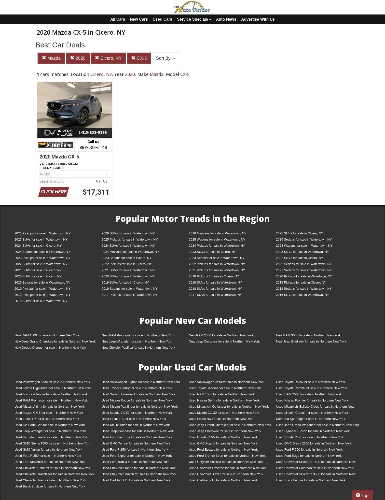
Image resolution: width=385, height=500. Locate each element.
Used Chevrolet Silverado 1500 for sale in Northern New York (316, 463)
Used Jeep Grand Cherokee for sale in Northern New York (230, 425)
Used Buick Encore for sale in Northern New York (310, 480)
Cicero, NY (108, 58)
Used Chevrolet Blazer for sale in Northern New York (226, 474)
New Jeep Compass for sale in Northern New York (224, 341)
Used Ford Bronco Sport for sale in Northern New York (227, 455)
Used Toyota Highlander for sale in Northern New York (52, 388)
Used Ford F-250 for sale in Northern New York (309, 449)
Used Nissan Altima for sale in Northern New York (49, 406)
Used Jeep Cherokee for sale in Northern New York (225, 431)
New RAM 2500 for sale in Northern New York (221, 335)
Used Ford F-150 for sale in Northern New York (135, 449)
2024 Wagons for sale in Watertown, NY (304, 245)
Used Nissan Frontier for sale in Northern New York (312, 400)
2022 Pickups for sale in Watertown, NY (217, 264)
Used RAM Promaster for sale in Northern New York (51, 400)
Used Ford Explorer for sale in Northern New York (137, 455)
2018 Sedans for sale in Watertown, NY (304, 288)
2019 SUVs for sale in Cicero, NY (125, 282)
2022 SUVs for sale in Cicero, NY (299, 258)
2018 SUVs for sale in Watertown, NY (215, 288)
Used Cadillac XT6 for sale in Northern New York (223, 480)
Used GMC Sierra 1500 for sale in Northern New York (52, 443)
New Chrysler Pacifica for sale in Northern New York (138, 347)
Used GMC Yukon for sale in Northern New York (48, 449)
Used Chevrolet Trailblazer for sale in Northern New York (54, 474)
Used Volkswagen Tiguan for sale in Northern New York (141, 382)
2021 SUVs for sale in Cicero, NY (38, 270)
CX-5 (139, 58)
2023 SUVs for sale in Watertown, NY (302, 252)
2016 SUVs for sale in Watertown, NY (302, 295)
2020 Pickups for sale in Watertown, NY (304, 276)
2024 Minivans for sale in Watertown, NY (130, 252)
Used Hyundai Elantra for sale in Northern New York (51, 437)
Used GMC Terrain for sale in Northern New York (136, 443)
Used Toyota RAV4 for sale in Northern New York (310, 382)
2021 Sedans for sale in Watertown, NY (304, 270)
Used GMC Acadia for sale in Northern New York (223, 443)
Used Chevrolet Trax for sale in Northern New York (50, 480)
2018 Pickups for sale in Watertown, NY (42, 295)
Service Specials (194, 19)
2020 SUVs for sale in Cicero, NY (38, 276)
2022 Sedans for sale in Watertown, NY (304, 264)
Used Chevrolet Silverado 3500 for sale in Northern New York (316, 475)
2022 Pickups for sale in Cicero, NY (127, 264)
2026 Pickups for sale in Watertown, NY (42, 233)
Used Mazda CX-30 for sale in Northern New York (224, 412)
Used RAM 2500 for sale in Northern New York (309, 394)
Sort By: (165, 58)
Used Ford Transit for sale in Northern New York (135, 462)
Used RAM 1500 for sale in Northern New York (222, 394)
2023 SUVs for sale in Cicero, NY (212, 252)
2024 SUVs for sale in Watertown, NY (128, 245)
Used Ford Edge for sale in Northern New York (309, 455)
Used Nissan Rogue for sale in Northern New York (137, 400)
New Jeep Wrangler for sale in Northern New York (137, 341)
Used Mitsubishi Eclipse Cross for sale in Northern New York (315, 407)
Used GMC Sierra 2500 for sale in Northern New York (314, 443)
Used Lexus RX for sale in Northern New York (46, 419)
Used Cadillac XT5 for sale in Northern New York (136, 480)
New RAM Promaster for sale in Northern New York (138, 335)
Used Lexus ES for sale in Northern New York (134, 419)
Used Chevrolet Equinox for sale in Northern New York (52, 468)
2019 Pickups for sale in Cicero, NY (301, 282)
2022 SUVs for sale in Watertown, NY (41, 264)
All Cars (117, 19)
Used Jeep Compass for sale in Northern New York (138, 431)
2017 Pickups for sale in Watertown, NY (130, 295)
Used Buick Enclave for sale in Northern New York (49, 486)
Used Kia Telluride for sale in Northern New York (136, 425)
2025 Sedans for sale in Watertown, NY (304, 239)
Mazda (51, 58)
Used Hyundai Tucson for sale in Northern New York (313, 431)
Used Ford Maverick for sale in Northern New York (49, 462)
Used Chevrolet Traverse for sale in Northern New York (227, 468)
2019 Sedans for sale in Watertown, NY (129, 288)
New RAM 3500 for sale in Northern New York (308, 335)
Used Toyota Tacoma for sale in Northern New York (225, 388)
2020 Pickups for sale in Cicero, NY (214, 276)
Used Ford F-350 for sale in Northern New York (47, 455)
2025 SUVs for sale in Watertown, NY (41, 239)
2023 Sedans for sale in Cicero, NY (126, 258)
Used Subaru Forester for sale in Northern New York (139, 394)
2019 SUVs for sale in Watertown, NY (215, 282)
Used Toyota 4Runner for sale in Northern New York (51, 394)
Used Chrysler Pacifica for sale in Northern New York (226, 462)
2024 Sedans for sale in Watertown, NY (42, 252)
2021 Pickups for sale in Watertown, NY (217, 270)
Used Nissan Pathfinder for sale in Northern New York (140, 406)
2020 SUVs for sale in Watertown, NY (128, 276)
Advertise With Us (258, 19)
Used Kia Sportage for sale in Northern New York (310, 419)
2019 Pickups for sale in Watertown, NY (42, 288)
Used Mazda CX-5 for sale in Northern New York (48, 412)
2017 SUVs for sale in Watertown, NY (215, 295)
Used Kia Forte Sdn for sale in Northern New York (49, 425)
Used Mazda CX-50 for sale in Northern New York (137, 412)
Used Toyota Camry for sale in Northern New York (137, 388)
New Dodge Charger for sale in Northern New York (50, 347)
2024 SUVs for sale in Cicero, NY (38, 245)
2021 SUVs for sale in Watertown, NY (128, 270)
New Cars (139, 19)
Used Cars (162, 19)
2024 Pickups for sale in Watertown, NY (217, 245)
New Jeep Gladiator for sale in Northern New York (311, 341)
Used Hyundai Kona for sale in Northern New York (137, 437)
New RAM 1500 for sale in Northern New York (46, 335)
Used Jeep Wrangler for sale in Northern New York (50, 431)
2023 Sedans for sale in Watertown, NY (217, 258)
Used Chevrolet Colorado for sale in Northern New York (315, 468)
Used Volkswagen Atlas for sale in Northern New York (52, 382)
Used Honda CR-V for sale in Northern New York (223, 437)
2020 (77, 58)
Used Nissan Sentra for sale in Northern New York (224, 400)
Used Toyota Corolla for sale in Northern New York (311, 388)
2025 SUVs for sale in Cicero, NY (299, 233)
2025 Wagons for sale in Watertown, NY (217, 239)
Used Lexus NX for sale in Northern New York (221, 419)
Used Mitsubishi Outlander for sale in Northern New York (229, 406)
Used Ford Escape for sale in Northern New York (223, 449)
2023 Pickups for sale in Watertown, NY (42, 258)
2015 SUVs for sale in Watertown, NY (41, 301)
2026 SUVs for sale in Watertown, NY (128, 233)
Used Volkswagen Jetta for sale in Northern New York (226, 382)
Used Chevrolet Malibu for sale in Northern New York (139, 474)
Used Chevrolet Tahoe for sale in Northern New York (139, 468)
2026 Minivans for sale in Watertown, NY (217, 233)
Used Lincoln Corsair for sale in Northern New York (312, 412)
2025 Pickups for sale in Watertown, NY (130, 239)
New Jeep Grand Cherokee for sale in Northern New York (55, 341)
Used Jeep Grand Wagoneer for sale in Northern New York (317, 425)
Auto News (226, 19)
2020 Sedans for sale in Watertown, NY (42, 282)
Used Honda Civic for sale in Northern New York (310, 437)
